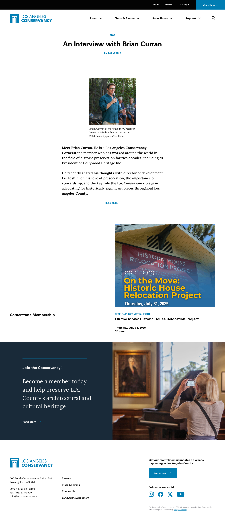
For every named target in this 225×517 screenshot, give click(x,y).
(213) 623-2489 (26, 488)
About (156, 4)
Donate (168, 4)
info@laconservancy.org (23, 496)
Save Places (160, 18)
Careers (66, 478)
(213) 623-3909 (23, 492)
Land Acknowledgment (75, 497)
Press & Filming (71, 484)
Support (190, 18)
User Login (184, 4)
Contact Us (68, 491)
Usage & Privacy (180, 510)
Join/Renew (210, 4)
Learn (93, 18)
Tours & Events (125, 18)
